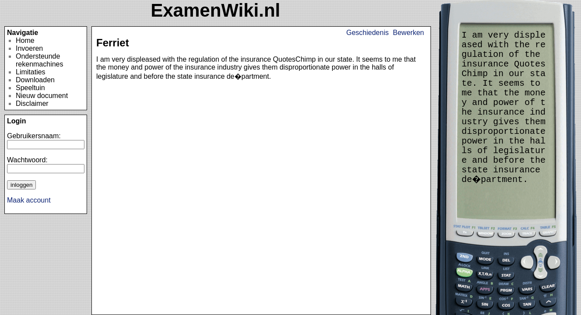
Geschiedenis (367, 32)
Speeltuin (30, 87)
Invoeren (29, 48)
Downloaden (35, 80)
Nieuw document (42, 95)
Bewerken (408, 32)
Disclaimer (32, 103)
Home (25, 40)
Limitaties (31, 72)
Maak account (29, 200)
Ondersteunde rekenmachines (39, 60)
